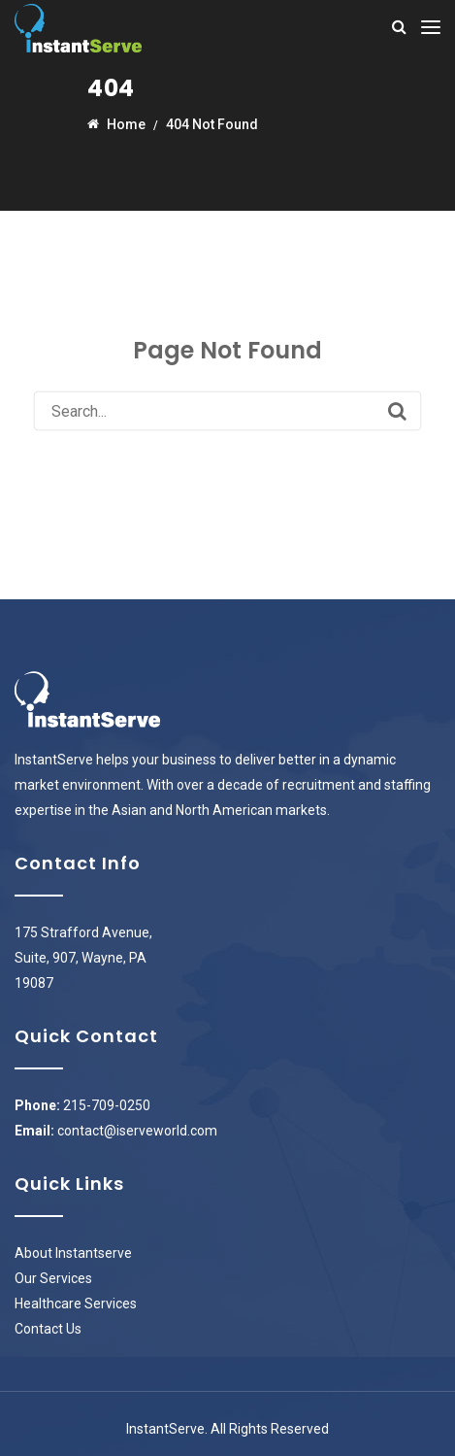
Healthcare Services (76, 1303)
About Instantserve (73, 1253)
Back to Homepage (227, 463)
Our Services (53, 1278)
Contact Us (48, 1329)
